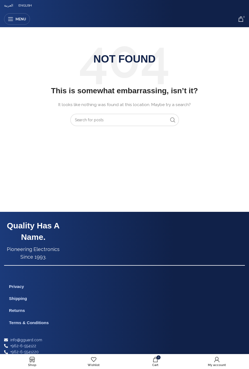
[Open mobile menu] (17, 19)
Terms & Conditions (29, 322)
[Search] (124, 120)
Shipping (18, 298)
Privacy (16, 286)
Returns (17, 310)
